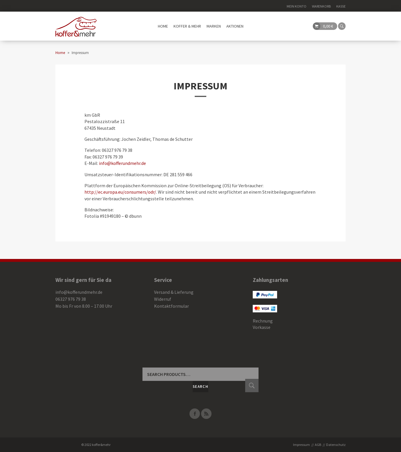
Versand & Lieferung (174, 292)
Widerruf (162, 299)
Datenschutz (336, 444)
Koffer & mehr (187, 26)
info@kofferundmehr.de (122, 163)
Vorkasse (261, 327)
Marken (214, 26)
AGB (318, 444)
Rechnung (263, 321)
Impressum (200, 86)
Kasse (341, 6)
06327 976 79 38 (70, 299)
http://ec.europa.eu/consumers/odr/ (120, 192)
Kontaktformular (171, 306)
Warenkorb (321, 6)
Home (163, 26)
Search (200, 386)
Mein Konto (296, 6)
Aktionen (234, 26)
